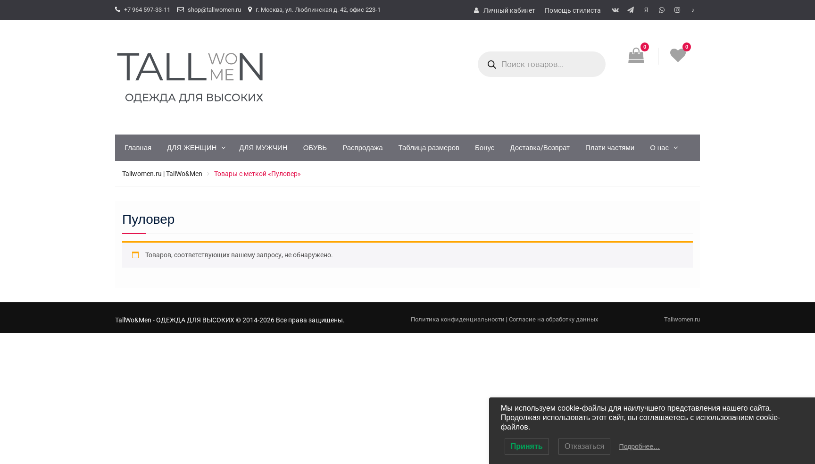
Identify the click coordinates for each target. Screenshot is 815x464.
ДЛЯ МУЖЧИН (263, 148)
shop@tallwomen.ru (214, 9)
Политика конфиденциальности (458, 319)
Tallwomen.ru (682, 319)
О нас (659, 148)
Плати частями (609, 148)
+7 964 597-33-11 (147, 9)
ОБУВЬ (315, 148)
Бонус (484, 148)
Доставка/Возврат (540, 148)
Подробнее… (639, 446)
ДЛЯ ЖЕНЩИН (191, 148)
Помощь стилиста (573, 10)
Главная (138, 148)
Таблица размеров (428, 148)
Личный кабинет (509, 10)
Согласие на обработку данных (553, 319)
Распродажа (362, 148)
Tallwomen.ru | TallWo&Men (162, 173)
